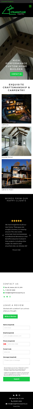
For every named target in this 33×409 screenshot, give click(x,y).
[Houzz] (4, 297)
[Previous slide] (3, 235)
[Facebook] (7, 297)
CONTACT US (16, 74)
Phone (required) (16, 343)
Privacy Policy (16, 406)
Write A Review (10, 316)
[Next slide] (29, 235)
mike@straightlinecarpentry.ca (15, 293)
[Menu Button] (30, 6)
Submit (16, 379)
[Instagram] (10, 297)
